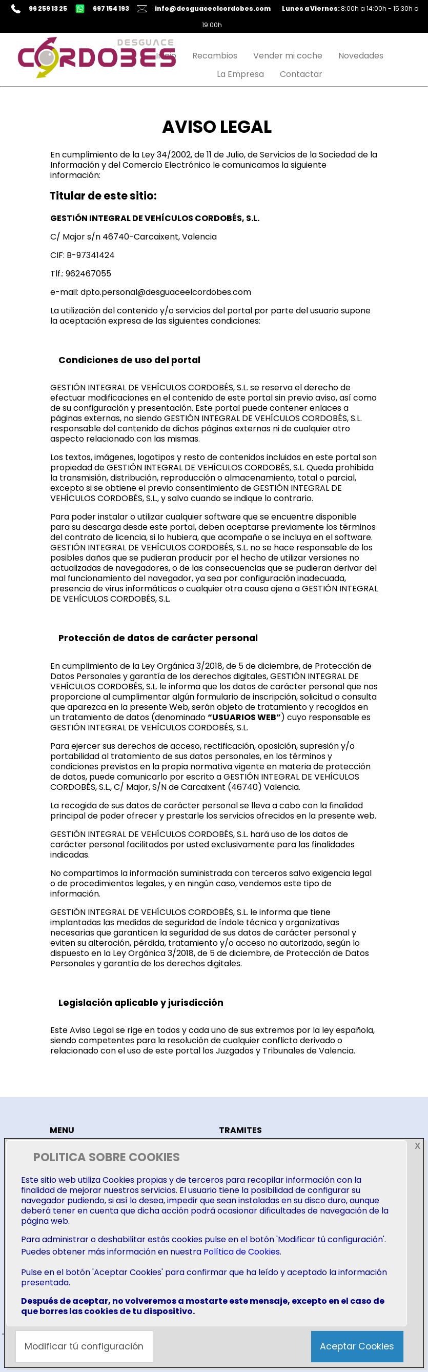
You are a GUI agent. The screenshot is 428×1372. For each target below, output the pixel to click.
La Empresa (240, 74)
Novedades (360, 56)
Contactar (301, 74)
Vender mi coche (287, 56)
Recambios (214, 56)
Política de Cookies (241, 1252)
